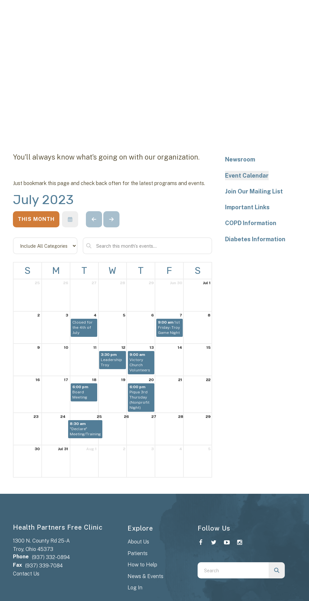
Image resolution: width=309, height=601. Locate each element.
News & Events (145, 576)
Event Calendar (247, 175)
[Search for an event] (147, 245)
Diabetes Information (255, 239)
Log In (135, 588)
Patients (138, 553)
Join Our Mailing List (254, 191)
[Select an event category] (45, 245)
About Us (138, 542)
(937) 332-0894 (51, 557)
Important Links (247, 207)
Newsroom (240, 159)
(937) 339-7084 (44, 566)
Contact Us (26, 574)
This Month (36, 219)
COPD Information (250, 223)
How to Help (142, 565)
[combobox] (233, 570)
